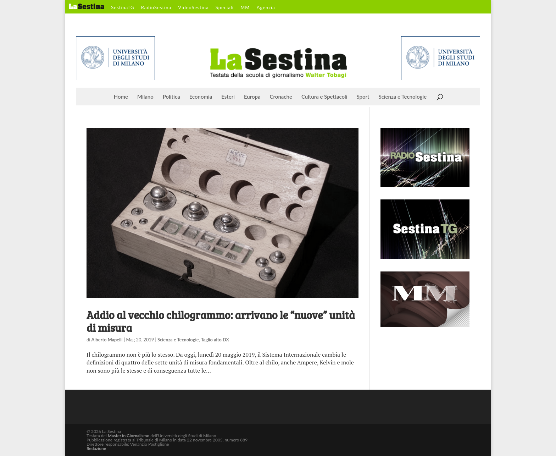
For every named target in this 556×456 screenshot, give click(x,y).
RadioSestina (156, 7)
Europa (252, 97)
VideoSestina (193, 7)
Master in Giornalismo (128, 435)
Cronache (281, 97)
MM (245, 7)
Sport (362, 97)
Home (121, 97)
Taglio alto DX (215, 339)
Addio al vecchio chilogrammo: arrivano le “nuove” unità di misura (221, 321)
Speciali (225, 7)
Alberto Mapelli (107, 339)
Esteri (228, 97)
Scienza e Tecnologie (403, 97)
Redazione (96, 448)
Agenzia (266, 7)
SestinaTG (122, 7)
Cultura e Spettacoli (324, 97)
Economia (200, 97)
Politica (171, 97)
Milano (145, 97)
